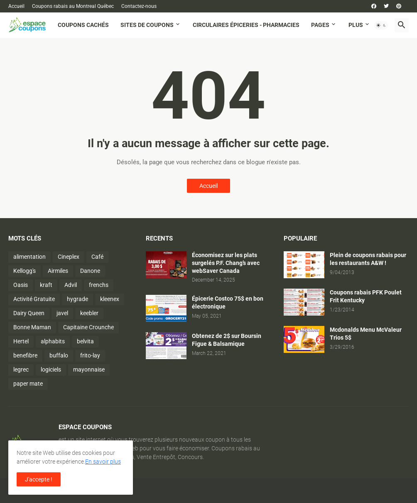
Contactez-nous (139, 6)
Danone (90, 270)
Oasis (20, 285)
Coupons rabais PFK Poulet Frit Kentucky (366, 296)
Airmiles (58, 270)
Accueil (16, 6)
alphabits (53, 341)
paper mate (28, 383)
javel (62, 313)
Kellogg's (24, 270)
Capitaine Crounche (88, 327)
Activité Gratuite (34, 299)
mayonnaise (89, 369)
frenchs (98, 285)
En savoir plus (103, 461)
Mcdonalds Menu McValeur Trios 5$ (366, 333)
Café (97, 256)
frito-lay (90, 355)
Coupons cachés (83, 25)
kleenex (109, 299)
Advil (70, 285)
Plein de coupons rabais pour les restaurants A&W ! (368, 259)
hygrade (77, 299)
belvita (85, 341)
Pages (320, 25)
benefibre (25, 355)
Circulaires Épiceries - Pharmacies (246, 25)
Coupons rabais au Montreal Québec (73, 6)
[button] (381, 25)
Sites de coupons (147, 25)
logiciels (51, 369)
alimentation (29, 256)
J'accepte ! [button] (38, 479)
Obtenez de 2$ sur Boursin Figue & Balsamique (226, 340)
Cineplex (68, 256)
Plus (355, 25)
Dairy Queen (28, 313)
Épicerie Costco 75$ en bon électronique (227, 302)
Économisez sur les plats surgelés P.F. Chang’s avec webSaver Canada (226, 263)
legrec (21, 369)
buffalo (58, 355)
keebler (89, 313)
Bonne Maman (32, 327)
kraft (46, 285)
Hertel (21, 341)
